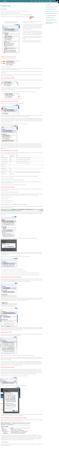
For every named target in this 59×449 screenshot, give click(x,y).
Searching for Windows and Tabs (52, 11)
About (46, 1)
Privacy (35, 1)
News (39, 1)
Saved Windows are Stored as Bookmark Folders (51, 23)
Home (32, 1)
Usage (43, 1)
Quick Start (48, 4)
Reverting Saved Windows (51, 19)
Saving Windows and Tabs (51, 15)
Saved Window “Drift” (50, 17)
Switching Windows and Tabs (51, 6)
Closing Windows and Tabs (51, 9)
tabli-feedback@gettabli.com (6, 445)
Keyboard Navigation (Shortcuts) (52, 13)
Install (50, 1)
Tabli (5, 1)
